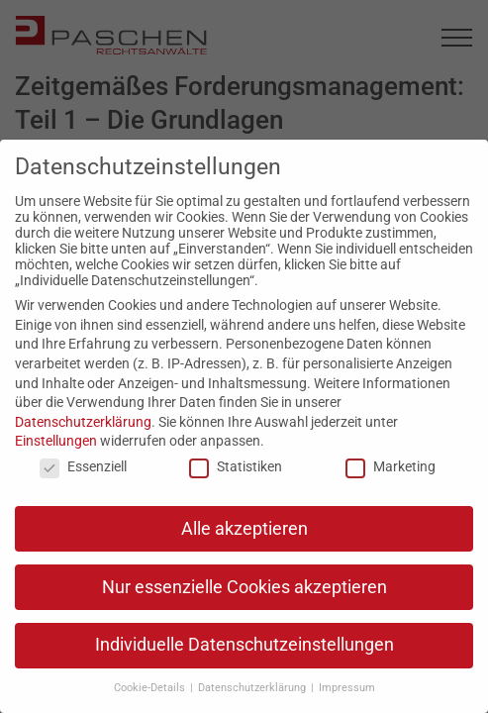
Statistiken (235, 466)
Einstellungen (56, 441)
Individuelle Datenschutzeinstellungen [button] (244, 645)
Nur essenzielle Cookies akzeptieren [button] (244, 587)
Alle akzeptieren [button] (244, 529)
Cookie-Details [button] (151, 687)
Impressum (347, 687)
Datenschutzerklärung (83, 422)
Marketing (390, 466)
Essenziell (83, 466)
